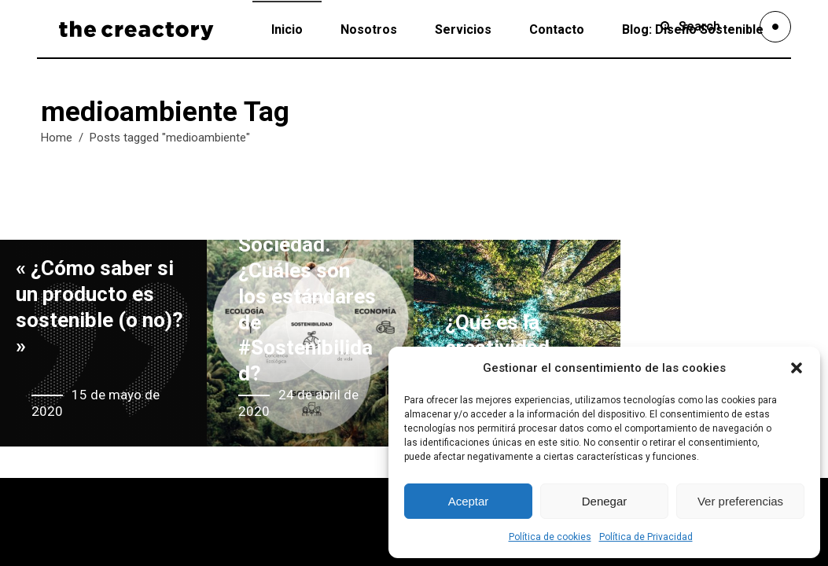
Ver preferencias (740, 501)
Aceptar (468, 501)
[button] (796, 368)
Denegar (604, 501)
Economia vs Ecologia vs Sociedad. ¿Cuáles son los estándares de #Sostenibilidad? (307, 283)
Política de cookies (550, 536)
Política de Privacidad (646, 536)
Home (56, 137)
